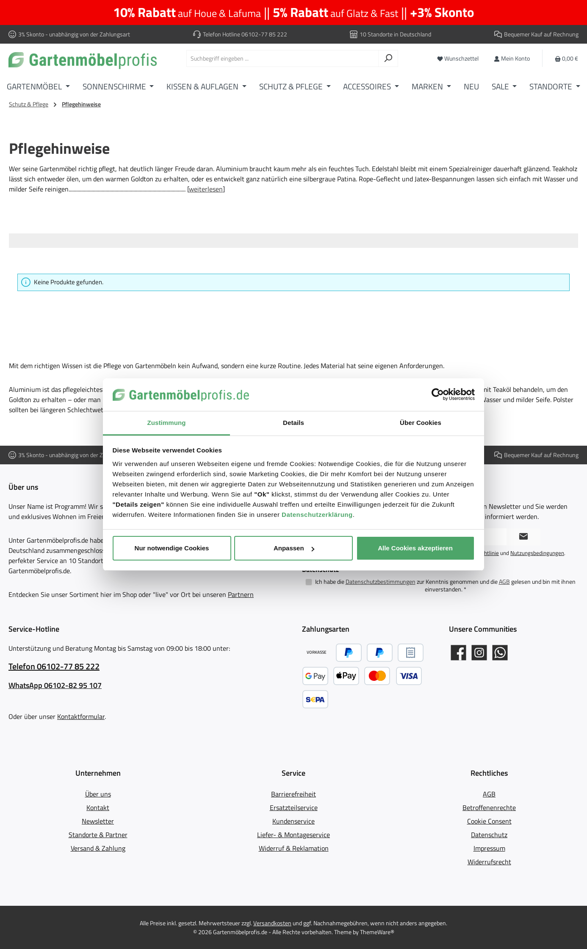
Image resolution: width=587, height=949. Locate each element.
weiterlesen (206, 189)
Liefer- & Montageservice (293, 835)
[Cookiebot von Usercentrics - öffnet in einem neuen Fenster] (438, 394)
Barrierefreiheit (293, 794)
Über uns (98, 794)
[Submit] (523, 536)
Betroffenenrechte (489, 807)
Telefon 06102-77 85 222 (54, 666)
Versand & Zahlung (98, 848)
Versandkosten (272, 922)
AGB (504, 581)
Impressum (489, 848)
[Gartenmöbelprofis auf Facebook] (458, 652)
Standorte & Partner (98, 835)
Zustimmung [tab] (166, 422)
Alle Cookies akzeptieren (415, 548)
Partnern (241, 594)
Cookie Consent (489, 821)
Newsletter (98, 821)
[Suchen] (388, 58)
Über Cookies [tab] (420, 422)
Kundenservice (293, 821)
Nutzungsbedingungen (537, 553)
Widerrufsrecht (489, 862)
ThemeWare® (377, 931)
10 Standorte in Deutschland (395, 34)
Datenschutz (489, 835)
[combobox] (282, 58)
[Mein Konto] (511, 58)
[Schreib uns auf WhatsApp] (499, 652)
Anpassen (294, 548)
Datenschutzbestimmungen (380, 581)
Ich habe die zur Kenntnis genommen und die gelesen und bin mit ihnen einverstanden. (445, 585)
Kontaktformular (81, 716)
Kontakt (97, 807)
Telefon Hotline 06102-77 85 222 (245, 34)
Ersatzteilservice (294, 807)
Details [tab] (293, 422)
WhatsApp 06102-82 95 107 (55, 685)
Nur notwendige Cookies (172, 548)
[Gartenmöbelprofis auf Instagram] (479, 652)
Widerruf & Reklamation (294, 848)
